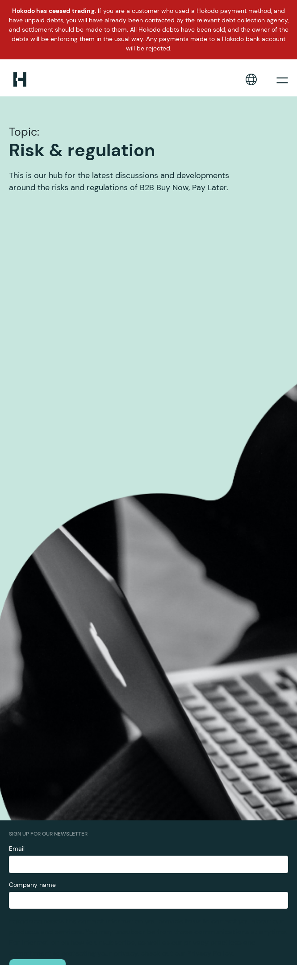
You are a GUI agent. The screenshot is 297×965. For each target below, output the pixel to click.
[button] (251, 79)
